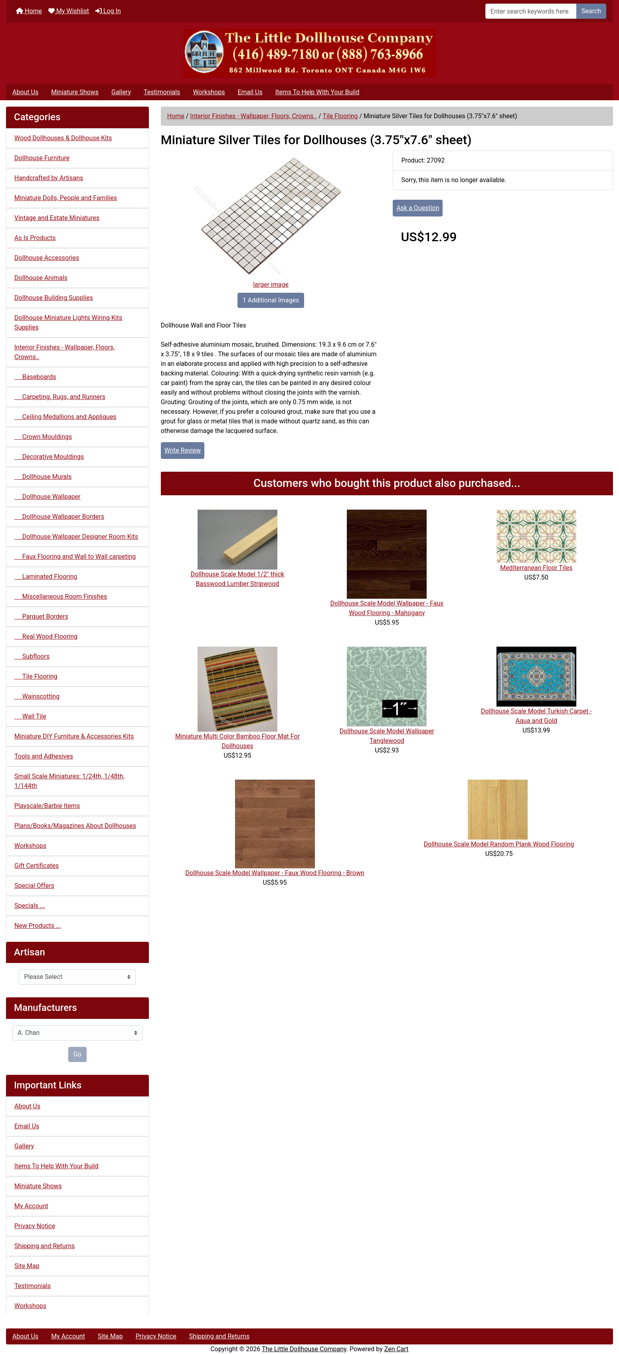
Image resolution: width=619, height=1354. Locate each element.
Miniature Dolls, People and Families (65, 198)
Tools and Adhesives (43, 756)
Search (591, 11)
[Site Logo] (309, 53)
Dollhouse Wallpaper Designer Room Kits (76, 536)
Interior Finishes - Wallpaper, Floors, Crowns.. (253, 116)
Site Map (27, 1266)
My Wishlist (68, 11)
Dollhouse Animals (40, 278)
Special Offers (34, 885)
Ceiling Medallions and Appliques (65, 417)
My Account (31, 1206)
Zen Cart (396, 1349)
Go (77, 1054)
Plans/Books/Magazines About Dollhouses (75, 826)
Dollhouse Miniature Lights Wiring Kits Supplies (68, 322)
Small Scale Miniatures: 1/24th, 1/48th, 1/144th (69, 781)
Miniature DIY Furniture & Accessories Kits (74, 736)
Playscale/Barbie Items (47, 806)
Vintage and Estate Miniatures (56, 218)
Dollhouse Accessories (46, 258)
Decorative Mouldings (49, 457)
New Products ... (37, 925)
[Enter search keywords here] (531, 11)
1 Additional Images (271, 300)
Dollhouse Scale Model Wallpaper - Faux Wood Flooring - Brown (274, 873)
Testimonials (162, 92)
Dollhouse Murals (42, 476)
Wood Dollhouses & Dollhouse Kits (63, 138)
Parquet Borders (41, 616)
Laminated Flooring (45, 576)
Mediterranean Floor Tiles (536, 568)
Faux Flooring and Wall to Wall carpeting (75, 556)
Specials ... (29, 905)
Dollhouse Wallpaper (47, 496)
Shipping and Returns (44, 1246)
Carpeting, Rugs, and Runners (59, 397)
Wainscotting (36, 696)
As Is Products (34, 238)
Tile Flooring (340, 116)
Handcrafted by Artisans (48, 178)
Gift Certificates (36, 866)
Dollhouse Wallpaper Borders (59, 516)
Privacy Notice (34, 1226)
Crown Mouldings (43, 437)
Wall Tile (30, 716)
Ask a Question (417, 208)
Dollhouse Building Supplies (53, 298)
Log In (108, 11)
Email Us (249, 92)
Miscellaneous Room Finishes (60, 596)
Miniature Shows (75, 92)
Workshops (209, 92)
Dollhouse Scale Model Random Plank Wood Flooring (499, 844)
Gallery (121, 92)
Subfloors (31, 656)
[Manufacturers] (77, 1032)
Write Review (182, 450)
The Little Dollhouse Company (304, 1349)
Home (29, 11)
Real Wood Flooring (45, 636)
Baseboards (35, 377)
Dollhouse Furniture (41, 158)
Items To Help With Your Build (317, 92)
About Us (25, 92)
